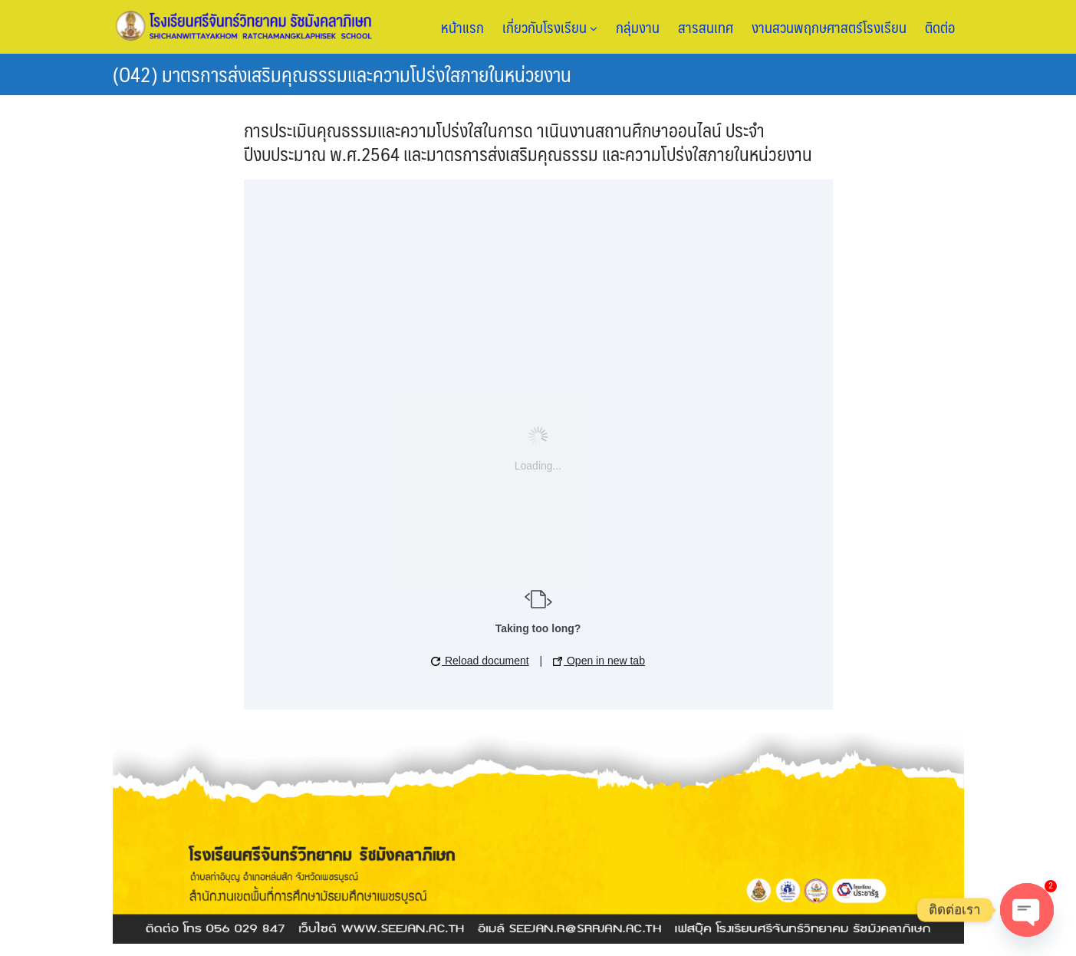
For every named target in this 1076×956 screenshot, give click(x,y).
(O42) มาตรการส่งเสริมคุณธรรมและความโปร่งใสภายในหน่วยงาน (342, 74)
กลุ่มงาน (638, 27)
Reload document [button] (480, 660)
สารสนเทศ (705, 27)
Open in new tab (599, 660)
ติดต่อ (940, 27)
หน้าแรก (462, 27)
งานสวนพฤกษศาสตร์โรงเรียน (829, 27)
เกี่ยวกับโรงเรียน (549, 27)
